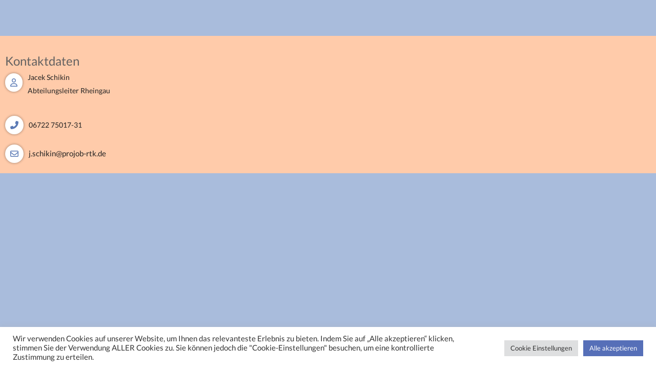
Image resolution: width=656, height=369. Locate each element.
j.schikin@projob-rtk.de (67, 153)
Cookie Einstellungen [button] (541, 348)
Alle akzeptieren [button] (613, 348)
